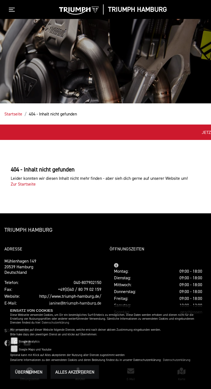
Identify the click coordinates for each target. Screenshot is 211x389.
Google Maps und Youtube (35, 349)
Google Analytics (29, 341)
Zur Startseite (23, 184)
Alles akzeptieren (74, 372)
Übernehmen (28, 372)
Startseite (13, 114)
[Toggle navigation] (13, 10)
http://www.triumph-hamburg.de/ (70, 296)
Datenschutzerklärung (55, 322)
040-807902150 (87, 282)
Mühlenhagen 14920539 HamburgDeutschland (20, 266)
